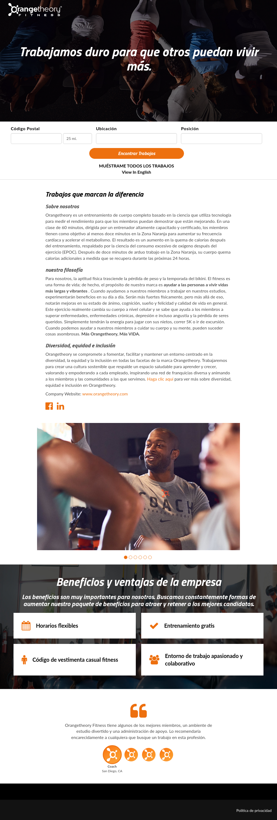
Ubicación (106, 128)
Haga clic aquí (160, 378)
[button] (125, 557)
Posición (190, 128)
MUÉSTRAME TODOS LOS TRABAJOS (136, 165)
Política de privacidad (254, 810)
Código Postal (25, 128)
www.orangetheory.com (105, 393)
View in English (136, 171)
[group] (138, 486)
